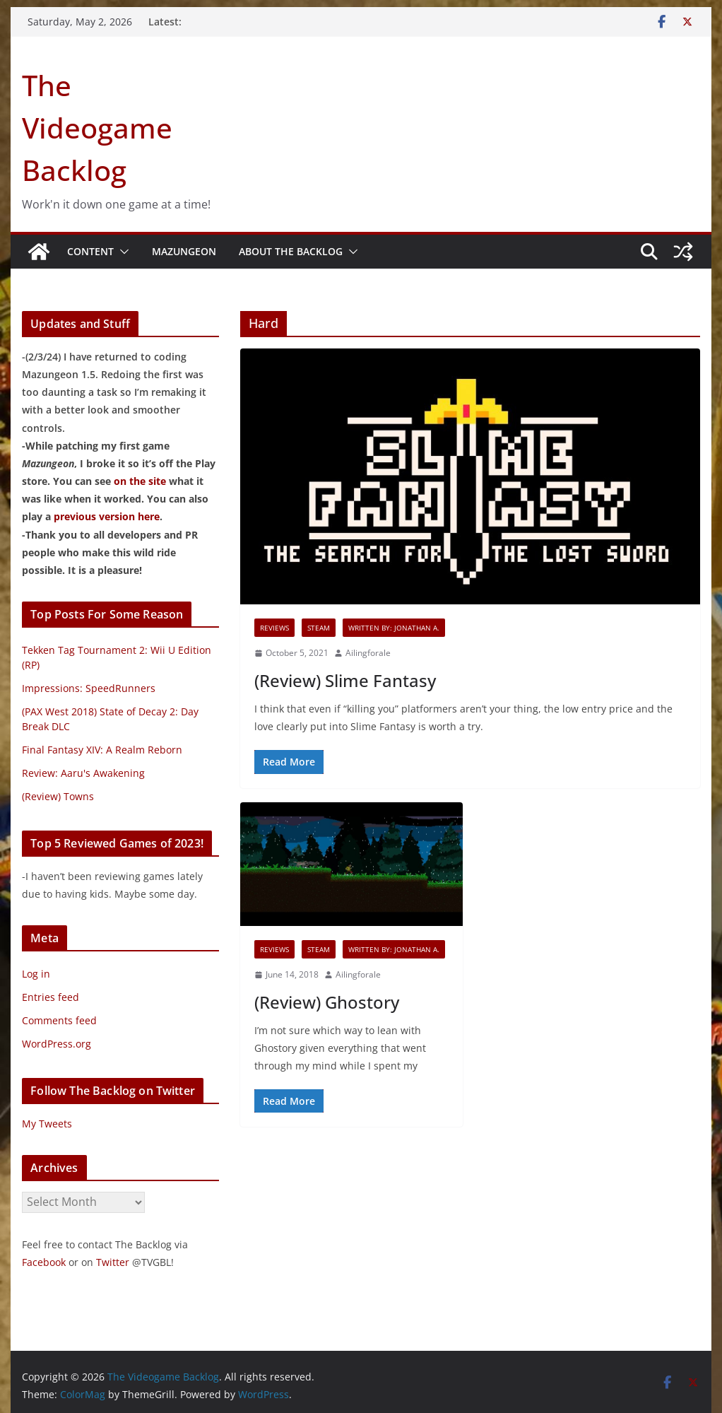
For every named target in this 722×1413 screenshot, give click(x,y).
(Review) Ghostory (326, 1002)
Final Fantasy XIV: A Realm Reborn (102, 749)
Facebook (44, 1262)
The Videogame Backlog (97, 127)
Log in (36, 973)
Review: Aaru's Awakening (83, 773)
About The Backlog (291, 251)
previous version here (107, 516)
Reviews (274, 628)
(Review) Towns (58, 796)
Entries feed (50, 997)
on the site (140, 481)
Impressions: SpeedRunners (88, 688)
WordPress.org (56, 1043)
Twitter (112, 1262)
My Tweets (47, 1123)
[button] (121, 252)
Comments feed (59, 1020)
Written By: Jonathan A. (393, 628)
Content (90, 251)
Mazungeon (184, 251)
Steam (318, 628)
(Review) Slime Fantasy (345, 680)
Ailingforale (368, 653)
